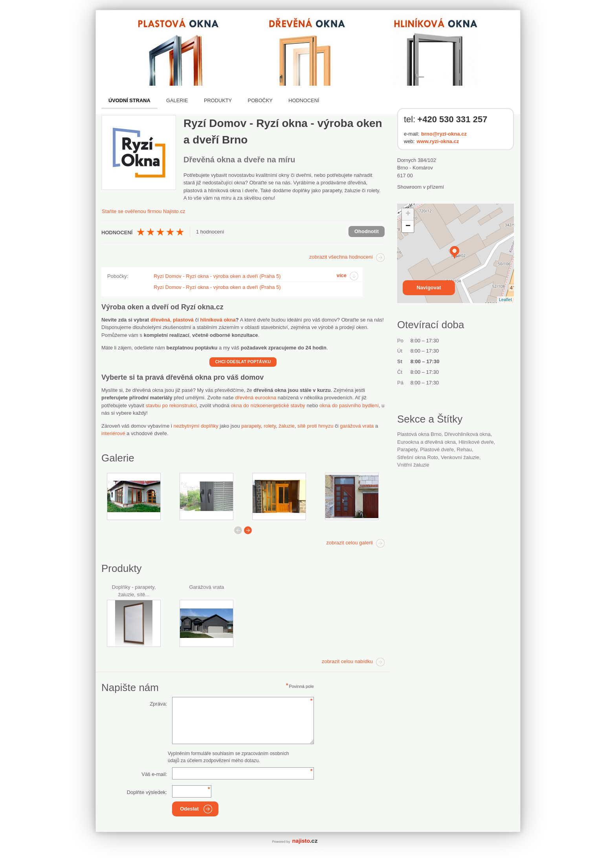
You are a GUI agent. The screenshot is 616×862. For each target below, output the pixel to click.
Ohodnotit (366, 231)
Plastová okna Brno (419, 434)
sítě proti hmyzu (315, 426)
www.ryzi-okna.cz (437, 141)
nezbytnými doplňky (196, 426)
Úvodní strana (129, 100)
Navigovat (428, 287)
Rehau (464, 449)
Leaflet (505, 299)
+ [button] (408, 214)
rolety (270, 426)
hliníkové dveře (476, 442)
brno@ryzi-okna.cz (444, 134)
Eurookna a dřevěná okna (426, 442)
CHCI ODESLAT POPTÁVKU (243, 361)
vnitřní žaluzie (413, 465)
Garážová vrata (206, 587)
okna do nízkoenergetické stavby (268, 405)
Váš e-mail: (154, 774)
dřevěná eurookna (255, 398)
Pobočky (260, 100)
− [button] (408, 226)
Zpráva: (158, 704)
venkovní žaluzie (460, 457)
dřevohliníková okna (467, 434)
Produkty (218, 100)
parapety (251, 426)
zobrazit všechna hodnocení (341, 257)
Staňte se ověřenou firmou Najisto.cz (143, 211)
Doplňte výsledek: (147, 792)
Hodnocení (303, 100)
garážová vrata (357, 426)
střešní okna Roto (417, 457)
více (341, 275)
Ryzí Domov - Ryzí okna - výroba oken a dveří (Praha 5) (217, 276)
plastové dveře (437, 449)
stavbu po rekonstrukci (171, 405)
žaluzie (286, 426)
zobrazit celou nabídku (347, 661)
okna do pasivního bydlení (349, 405)
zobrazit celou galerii (349, 543)
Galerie (177, 100)
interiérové (113, 433)
